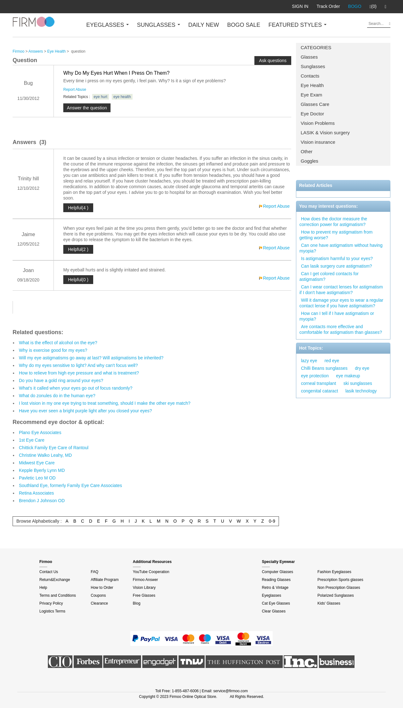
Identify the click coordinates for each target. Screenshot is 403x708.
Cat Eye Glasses (276, 603)
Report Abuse (74, 89)
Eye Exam (311, 94)
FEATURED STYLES (298, 25)
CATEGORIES (316, 47)
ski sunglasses (357, 383)
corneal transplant (318, 383)
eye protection (315, 375)
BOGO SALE (243, 25)
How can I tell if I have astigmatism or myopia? (336, 316)
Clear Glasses (274, 611)
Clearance (99, 603)
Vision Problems (318, 123)
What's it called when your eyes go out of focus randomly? (76, 388)
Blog (136, 603)
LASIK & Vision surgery (325, 132)
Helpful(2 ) (78, 249)
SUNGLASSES (158, 25)
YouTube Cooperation (151, 572)
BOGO (354, 6)
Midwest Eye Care (37, 462)
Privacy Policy (51, 603)
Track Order (328, 6)
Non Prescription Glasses (338, 587)
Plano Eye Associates (40, 432)
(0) (373, 6)
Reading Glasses (276, 579)
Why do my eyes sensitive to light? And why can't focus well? (78, 365)
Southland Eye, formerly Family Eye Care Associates (70, 485)
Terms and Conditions (57, 595)
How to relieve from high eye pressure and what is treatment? (79, 372)
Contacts (310, 75)
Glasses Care (315, 104)
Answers (35, 51)
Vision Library (144, 587)
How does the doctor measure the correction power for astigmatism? (333, 221)
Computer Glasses (277, 572)
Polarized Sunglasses (335, 595)
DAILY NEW (203, 25)
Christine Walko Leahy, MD (45, 455)
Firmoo (18, 51)
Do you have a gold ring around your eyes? (61, 380)
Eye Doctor (312, 113)
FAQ (94, 572)
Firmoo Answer (145, 579)
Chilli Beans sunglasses (324, 368)
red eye (332, 360)
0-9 (272, 521)
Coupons (98, 595)
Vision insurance (318, 142)
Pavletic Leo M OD (37, 477)
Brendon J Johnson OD (42, 500)
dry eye (362, 368)
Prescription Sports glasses (340, 579)
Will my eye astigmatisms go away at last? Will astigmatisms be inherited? (91, 357)
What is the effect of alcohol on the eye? (58, 342)
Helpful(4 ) (78, 207)
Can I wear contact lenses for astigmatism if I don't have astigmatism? (341, 289)
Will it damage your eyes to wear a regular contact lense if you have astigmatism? (341, 303)
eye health (122, 97)
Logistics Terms (52, 611)
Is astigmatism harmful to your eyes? (337, 258)
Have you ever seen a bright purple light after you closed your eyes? (85, 410)
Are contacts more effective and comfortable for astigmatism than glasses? (340, 329)
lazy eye (309, 360)
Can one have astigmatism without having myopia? (341, 248)
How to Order (102, 587)
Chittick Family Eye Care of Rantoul (53, 447)
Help (43, 587)
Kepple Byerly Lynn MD (42, 470)
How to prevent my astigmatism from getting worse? (335, 234)
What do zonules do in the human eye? (57, 395)
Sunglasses (313, 66)
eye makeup (348, 375)
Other (307, 151)
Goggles (309, 161)
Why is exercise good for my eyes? (53, 350)
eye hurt (100, 97)
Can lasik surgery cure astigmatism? (336, 266)
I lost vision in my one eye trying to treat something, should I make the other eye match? (104, 403)
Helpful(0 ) (78, 279)
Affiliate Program (104, 579)
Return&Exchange (54, 579)
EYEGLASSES (107, 25)
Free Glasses (144, 595)
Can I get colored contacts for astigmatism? (329, 276)
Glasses (309, 57)
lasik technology (361, 390)
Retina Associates (36, 493)
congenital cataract (319, 390)
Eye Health (312, 85)
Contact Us (48, 572)
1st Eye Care (31, 440)
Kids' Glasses (328, 603)
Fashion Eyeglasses (334, 572)
